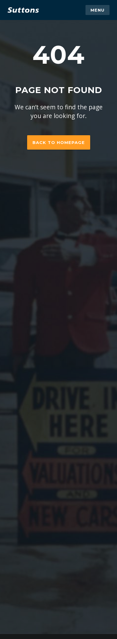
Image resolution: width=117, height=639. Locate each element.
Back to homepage (58, 142)
